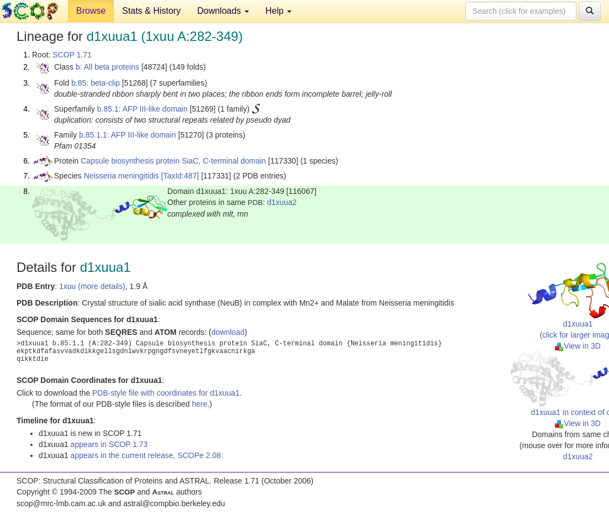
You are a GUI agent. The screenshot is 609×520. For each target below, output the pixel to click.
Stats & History (151, 10)
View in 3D (578, 346)
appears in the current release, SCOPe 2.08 (146, 455)
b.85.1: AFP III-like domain (142, 108)
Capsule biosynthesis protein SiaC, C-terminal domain (173, 160)
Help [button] (279, 10)
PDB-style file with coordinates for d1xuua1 (166, 392)
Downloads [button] (223, 10)
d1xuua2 (282, 202)
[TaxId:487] (180, 175)
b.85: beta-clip (95, 82)
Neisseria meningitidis (121, 175)
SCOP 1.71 (72, 54)
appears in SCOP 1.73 (109, 444)
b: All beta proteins (107, 66)
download (228, 332)
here (199, 404)
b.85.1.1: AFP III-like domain (127, 134)
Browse (90, 10)
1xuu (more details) (92, 286)
